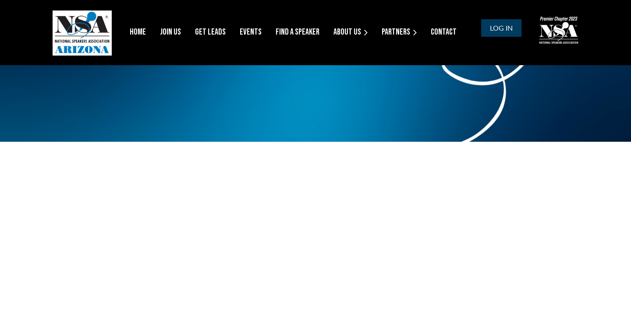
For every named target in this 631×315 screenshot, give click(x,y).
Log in (501, 28)
